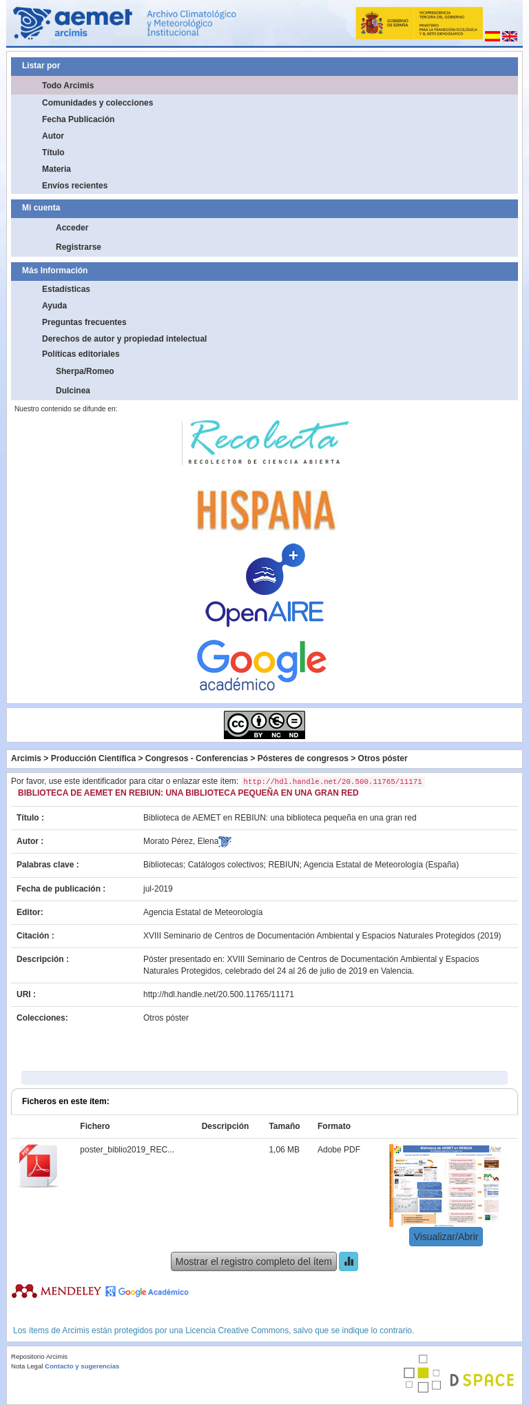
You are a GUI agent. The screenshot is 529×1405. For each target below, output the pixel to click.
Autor (53, 136)
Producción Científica (93, 758)
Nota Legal (27, 1366)
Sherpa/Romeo (85, 371)
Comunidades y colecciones (97, 103)
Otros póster (383, 758)
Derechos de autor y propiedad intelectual (124, 339)
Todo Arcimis (68, 85)
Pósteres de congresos (303, 758)
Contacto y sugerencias (82, 1366)
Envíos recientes (74, 185)
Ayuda (54, 306)
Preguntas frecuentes (84, 322)
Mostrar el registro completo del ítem (254, 1261)
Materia (56, 169)
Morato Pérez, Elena (180, 841)
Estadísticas (66, 289)
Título (53, 152)
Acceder (72, 228)
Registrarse (78, 247)
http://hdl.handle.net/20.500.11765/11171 (218, 994)
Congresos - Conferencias (196, 758)
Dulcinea (73, 390)
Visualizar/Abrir (446, 1236)
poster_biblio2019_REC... (127, 1150)
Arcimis (26, 758)
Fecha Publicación (78, 119)
